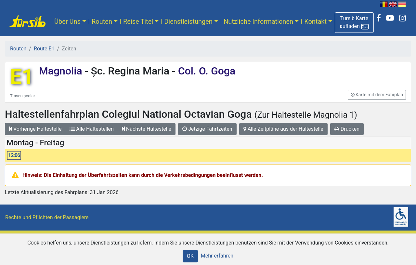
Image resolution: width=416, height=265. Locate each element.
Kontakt (315, 21)
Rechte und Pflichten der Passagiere (47, 217)
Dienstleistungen (188, 21)
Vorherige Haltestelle (35, 129)
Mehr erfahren (217, 256)
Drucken (346, 129)
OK (190, 256)
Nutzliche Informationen (258, 21)
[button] (354, 22)
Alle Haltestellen (91, 129)
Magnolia (62, 71)
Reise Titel (138, 21)
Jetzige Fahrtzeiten (207, 129)
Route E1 (44, 49)
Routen (102, 21)
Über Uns (67, 21)
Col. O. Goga (206, 71)
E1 (22, 77)
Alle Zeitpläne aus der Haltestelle (283, 129)
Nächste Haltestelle (146, 129)
